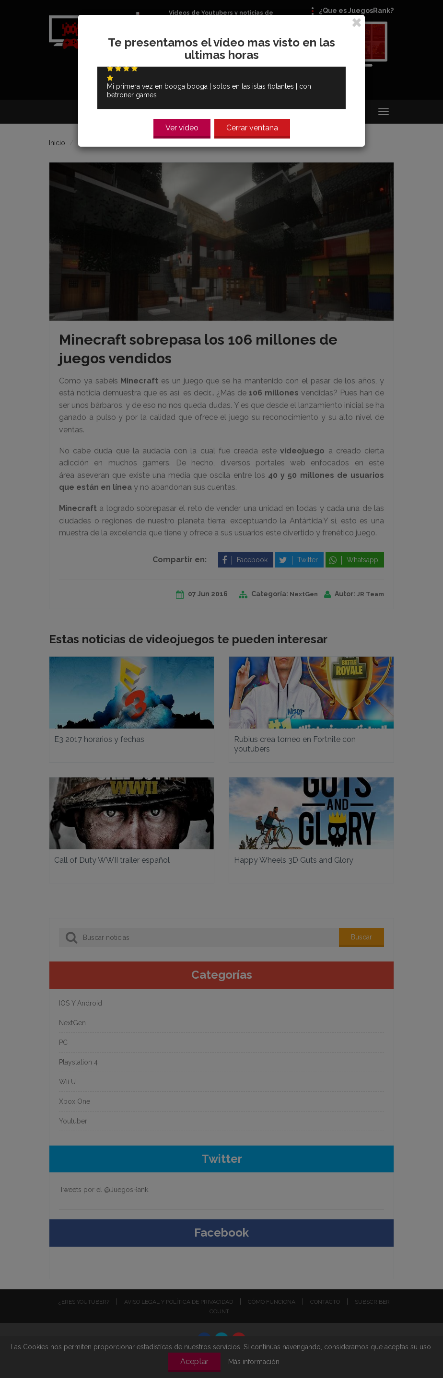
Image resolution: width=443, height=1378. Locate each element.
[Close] (356, 17)
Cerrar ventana (252, 123)
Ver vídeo (181, 123)
